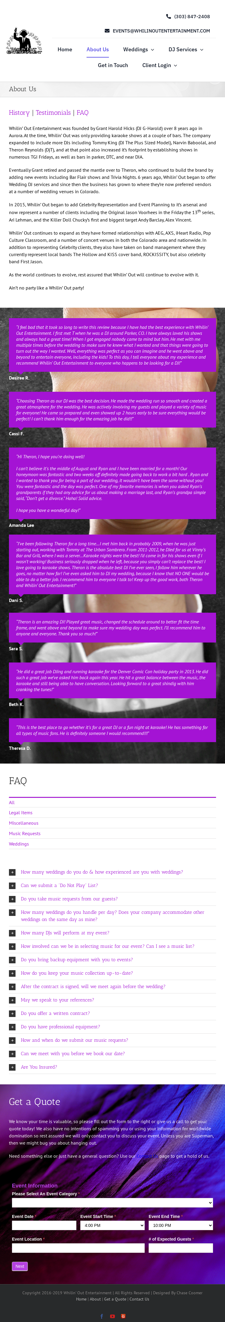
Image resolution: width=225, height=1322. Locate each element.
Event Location (28, 1239)
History (20, 113)
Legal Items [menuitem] (21, 812)
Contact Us (147, 1156)
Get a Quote (115, 1299)
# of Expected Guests (171, 1239)
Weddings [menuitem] (19, 844)
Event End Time (166, 1216)
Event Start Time (98, 1216)
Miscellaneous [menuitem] (23, 823)
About (96, 1299)
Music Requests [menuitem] (25, 833)
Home (82, 1299)
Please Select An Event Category (46, 1193)
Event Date (24, 1216)
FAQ (83, 113)
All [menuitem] (12, 802)
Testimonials (54, 113)
